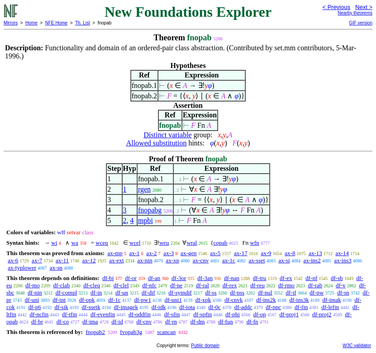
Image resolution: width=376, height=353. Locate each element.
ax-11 (62, 260)
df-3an (205, 278)
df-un (121, 292)
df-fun (225, 321)
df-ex (286, 278)
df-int (59, 299)
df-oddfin (140, 314)
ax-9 (266, 253)
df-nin (35, 292)
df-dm (197, 321)
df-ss (210, 292)
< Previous (336, 7)
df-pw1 (142, 299)
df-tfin (69, 314)
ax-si (284, 260)
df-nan (231, 278)
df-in (96, 292)
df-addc (243, 307)
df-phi (232, 314)
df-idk (159, 307)
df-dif (148, 292)
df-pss (237, 292)
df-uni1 (173, 299)
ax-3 (168, 253)
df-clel (121, 285)
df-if (291, 292)
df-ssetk (91, 307)
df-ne (176, 285)
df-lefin (330, 307)
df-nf (311, 278)
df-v (341, 285)
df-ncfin (38, 314)
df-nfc (149, 285)
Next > (363, 7)
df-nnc (273, 307)
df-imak (332, 299)
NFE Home (56, 22)
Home (31, 22)
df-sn (343, 292)
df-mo (32, 285)
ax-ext (116, 260)
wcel (135, 242)
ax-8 (290, 253)
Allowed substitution (156, 143)
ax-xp (172, 260)
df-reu (257, 285)
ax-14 (342, 253)
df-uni (32, 299)
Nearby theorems (355, 12)
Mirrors (11, 22)
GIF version (360, 22)
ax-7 (37, 260)
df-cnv (144, 321)
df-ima (90, 321)
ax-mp (115, 253)
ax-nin (144, 260)
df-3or (178, 278)
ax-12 (89, 260)
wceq (101, 242)
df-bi (108, 278)
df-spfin (202, 314)
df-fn (252, 321)
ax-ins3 (342, 260)
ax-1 (134, 253)
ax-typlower (22, 267)
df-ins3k (299, 299)
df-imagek (126, 307)
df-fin (301, 307)
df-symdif (179, 292)
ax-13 (315, 253)
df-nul (265, 292)
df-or (131, 278)
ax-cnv (201, 260)
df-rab (315, 285)
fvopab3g (131, 332)
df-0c (215, 307)
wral (191, 242)
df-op (259, 314)
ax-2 (151, 253)
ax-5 (215, 253)
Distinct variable (168, 135)
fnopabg (150, 210)
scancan (166, 332)
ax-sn (56, 267)
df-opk (87, 299)
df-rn (171, 321)
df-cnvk (233, 299)
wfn (254, 242)
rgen (144, 189)
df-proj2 (322, 314)
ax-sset (257, 260)
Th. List (82, 22)
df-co (63, 321)
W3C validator (357, 345)
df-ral (202, 285)
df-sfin (172, 314)
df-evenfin (102, 314)
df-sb (337, 278)
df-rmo (286, 285)
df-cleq (91, 285)
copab (220, 242)
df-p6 (35, 307)
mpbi (145, 220)
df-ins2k (266, 299)
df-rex (230, 285)
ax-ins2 (311, 260)
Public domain (205, 345)
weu (164, 242)
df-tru (260, 278)
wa (74, 242)
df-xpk (203, 299)
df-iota (187, 307)
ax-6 (13, 260)
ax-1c (228, 260)
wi (54, 242)
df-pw (316, 292)
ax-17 (240, 253)
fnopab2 (95, 332)
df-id (117, 321)
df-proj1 (289, 314)
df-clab (61, 285)
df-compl (66, 292)
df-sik (61, 307)
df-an (154, 278)
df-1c (114, 299)
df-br (37, 321)
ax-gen (188, 253)
